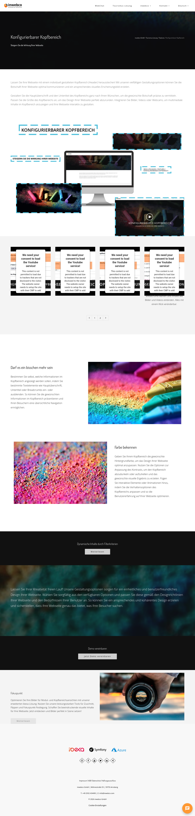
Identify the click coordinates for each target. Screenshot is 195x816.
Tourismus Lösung (152, 38)
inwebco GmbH (140, 38)
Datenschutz (96, 781)
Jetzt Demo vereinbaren (97, 656)
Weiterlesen (97, 551)
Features (161, 38)
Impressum (83, 781)
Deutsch (183, 6)
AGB (89, 781)
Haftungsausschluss (109, 781)
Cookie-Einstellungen (97, 805)
